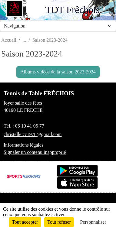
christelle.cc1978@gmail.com (33, 134)
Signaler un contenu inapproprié (35, 152)
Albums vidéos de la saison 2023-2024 (57, 71)
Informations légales (23, 144)
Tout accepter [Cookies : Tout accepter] (25, 222)
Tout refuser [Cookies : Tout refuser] (59, 222)
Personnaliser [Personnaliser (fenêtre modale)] (93, 222)
